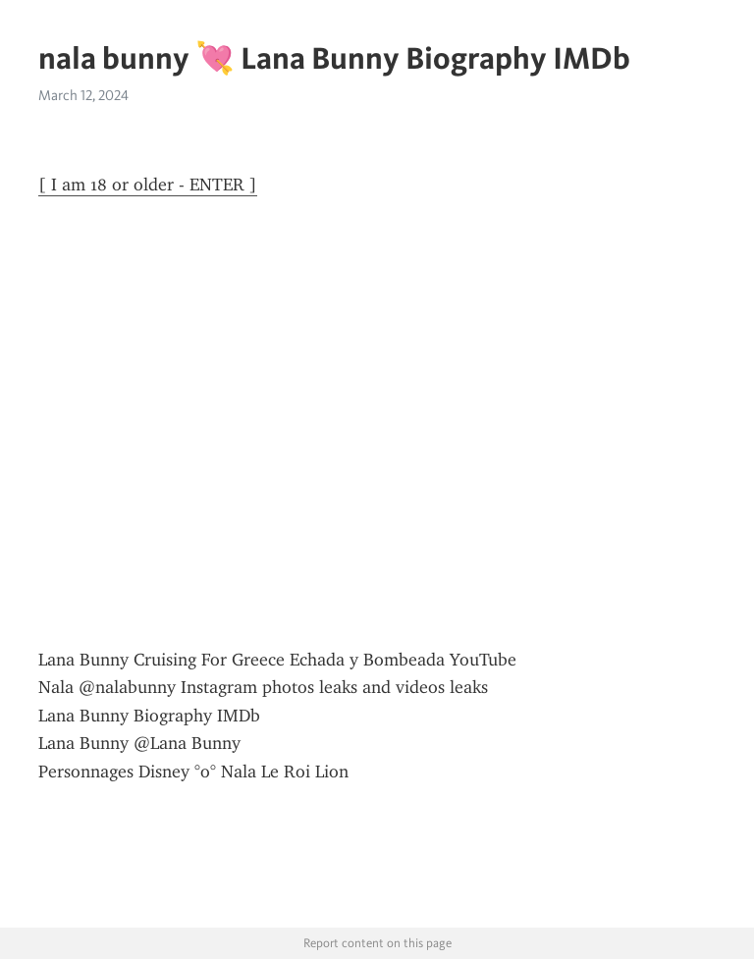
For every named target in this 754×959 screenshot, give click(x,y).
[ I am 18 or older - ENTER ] (147, 184)
